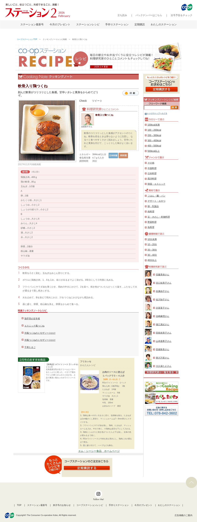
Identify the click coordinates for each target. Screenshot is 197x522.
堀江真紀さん (162, 324)
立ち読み (122, 15)
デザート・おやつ (156, 201)
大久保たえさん (163, 366)
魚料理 (151, 227)
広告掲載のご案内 (183, 515)
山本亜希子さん (163, 341)
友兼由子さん (162, 291)
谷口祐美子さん (163, 283)
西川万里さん (162, 358)
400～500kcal (154, 145)
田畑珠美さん (162, 349)
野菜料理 (152, 222)
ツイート (97, 100)
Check (83, 100)
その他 (151, 163)
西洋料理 (152, 178)
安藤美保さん (162, 274)
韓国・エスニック (156, 184)
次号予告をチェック (181, 15)
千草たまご (30, 347)
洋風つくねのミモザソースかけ (39, 333)
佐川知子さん (162, 299)
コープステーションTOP (27, 39)
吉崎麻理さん (162, 316)
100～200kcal (154, 130)
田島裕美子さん (163, 333)
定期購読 (139, 24)
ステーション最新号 (32, 24)
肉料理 (151, 211)
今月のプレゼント (60, 24)
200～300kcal (154, 135)
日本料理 (152, 173)
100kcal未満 (154, 125)
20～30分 (152, 250)
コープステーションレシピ (89, 505)
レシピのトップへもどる (156, 113)
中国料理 (152, 168)
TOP (19, 505)
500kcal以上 (154, 151)
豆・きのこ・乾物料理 (159, 217)
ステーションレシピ (88, 24)
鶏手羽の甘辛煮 (32, 318)
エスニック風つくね (34, 326)
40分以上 (152, 260)
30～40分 (152, 255)
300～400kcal (154, 140)
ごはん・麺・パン (156, 196)
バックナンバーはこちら (149, 15)
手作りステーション (117, 24)
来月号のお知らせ (62, 505)
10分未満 (152, 239)
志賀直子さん (162, 308)
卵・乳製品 (153, 206)
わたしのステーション (164, 24)
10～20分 (152, 244)
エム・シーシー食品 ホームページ (99, 451)
